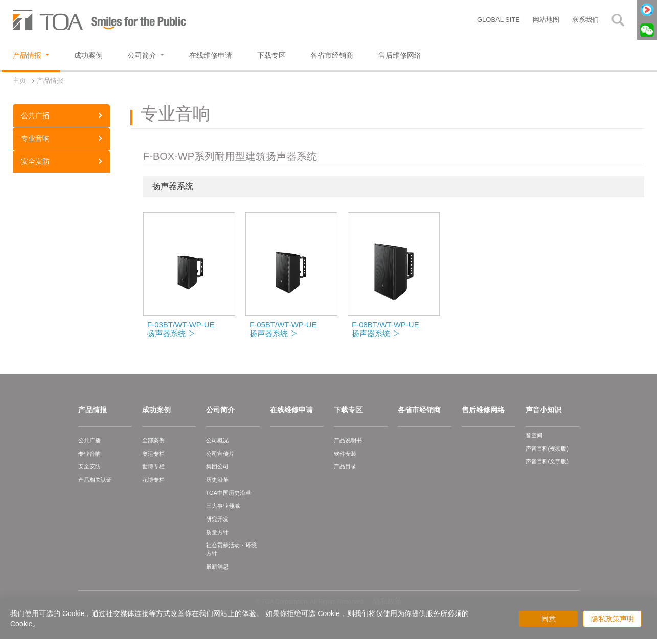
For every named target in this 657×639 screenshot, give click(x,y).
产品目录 (345, 466)
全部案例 (153, 440)
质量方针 (217, 532)
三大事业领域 (223, 506)
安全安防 (35, 161)
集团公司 (217, 466)
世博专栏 (153, 466)
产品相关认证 (95, 480)
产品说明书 (348, 440)
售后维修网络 (483, 410)
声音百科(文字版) (547, 461)
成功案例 (156, 410)
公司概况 (217, 440)
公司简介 (220, 410)
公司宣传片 (220, 454)
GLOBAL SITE (498, 19)
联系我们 (585, 19)
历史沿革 (217, 480)
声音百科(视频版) (547, 448)
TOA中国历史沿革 (228, 493)
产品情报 (92, 410)
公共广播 (35, 115)
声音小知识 (543, 410)
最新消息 (217, 566)
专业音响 (35, 138)
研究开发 (217, 519)
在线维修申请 (291, 410)
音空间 (534, 435)
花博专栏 (153, 480)
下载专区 (348, 410)
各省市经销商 (419, 410)
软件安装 (345, 454)
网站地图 (546, 19)
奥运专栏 (153, 454)
